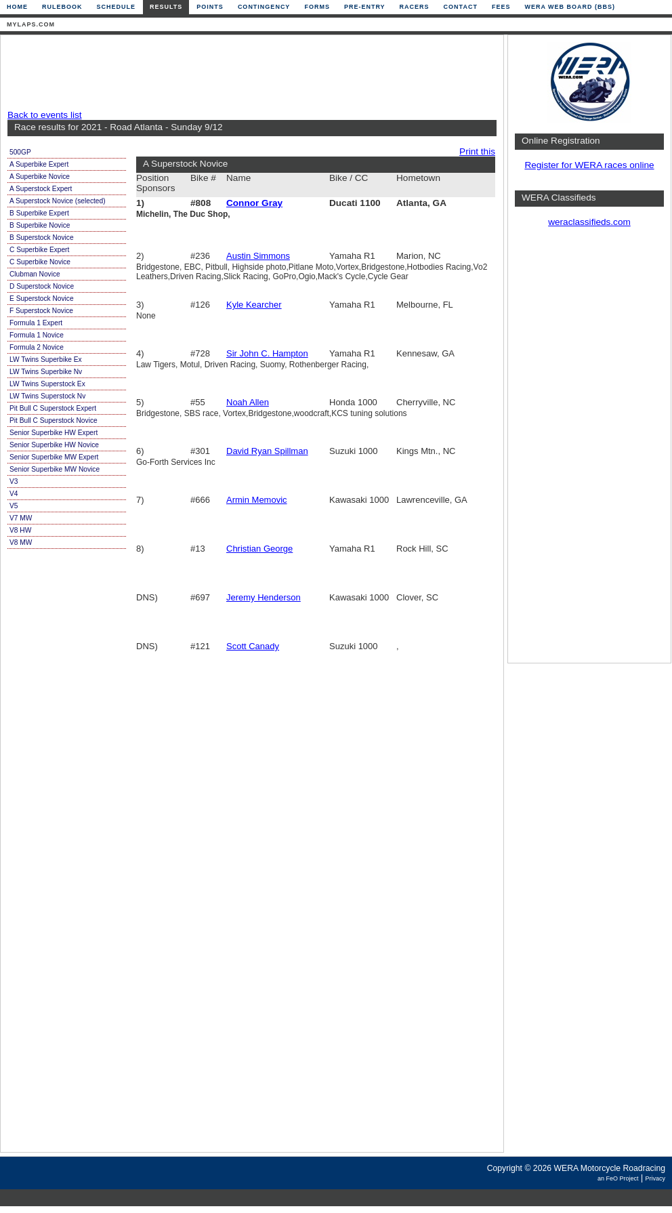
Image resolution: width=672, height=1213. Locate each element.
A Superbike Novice (39, 176)
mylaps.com (31, 24)
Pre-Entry (364, 6)
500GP (20, 152)
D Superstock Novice (41, 286)
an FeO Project (618, 1178)
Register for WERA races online (589, 165)
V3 (13, 481)
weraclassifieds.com (589, 222)
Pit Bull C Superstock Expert (52, 408)
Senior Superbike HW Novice (54, 445)
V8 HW (20, 530)
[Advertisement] (248, 72)
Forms (317, 6)
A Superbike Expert (38, 164)
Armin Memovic (256, 500)
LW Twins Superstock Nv (47, 396)
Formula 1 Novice (36, 335)
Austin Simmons (258, 256)
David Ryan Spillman (267, 451)
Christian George (259, 548)
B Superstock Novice (41, 237)
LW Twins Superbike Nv (45, 371)
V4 (13, 493)
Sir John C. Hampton (267, 353)
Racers (414, 6)
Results (166, 6)
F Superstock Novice (41, 310)
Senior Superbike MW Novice (54, 469)
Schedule (116, 6)
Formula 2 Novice (36, 347)
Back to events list (44, 115)
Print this (477, 151)
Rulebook (62, 6)
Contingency (264, 6)
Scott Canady (252, 646)
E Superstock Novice (41, 298)
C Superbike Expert (39, 249)
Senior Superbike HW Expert (53, 432)
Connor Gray (254, 203)
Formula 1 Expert (35, 323)
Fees (501, 6)
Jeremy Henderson (263, 597)
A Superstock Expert (40, 188)
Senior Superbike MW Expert (53, 457)
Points (210, 6)
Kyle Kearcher (254, 305)
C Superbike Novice (39, 262)
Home (17, 6)
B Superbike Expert (39, 213)
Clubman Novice (34, 274)
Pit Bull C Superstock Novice (53, 420)
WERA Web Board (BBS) (569, 6)
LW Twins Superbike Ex (45, 359)
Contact (461, 6)
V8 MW (20, 542)
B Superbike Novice (39, 225)
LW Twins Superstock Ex (47, 384)
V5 (13, 506)
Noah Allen (247, 402)
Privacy (655, 1178)
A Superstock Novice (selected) (57, 201)
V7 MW (20, 518)
